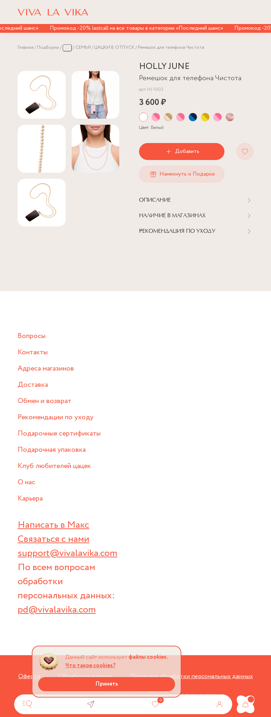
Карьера (30, 498)
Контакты (33, 352)
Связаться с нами (53, 539)
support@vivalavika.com (67, 553)
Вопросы (32, 336)
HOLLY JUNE (164, 66)
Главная (26, 47)
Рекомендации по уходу (56, 417)
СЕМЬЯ (83, 47)
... (67, 47)
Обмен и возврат (44, 401)
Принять (106, 684)
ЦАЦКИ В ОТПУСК (114, 47)
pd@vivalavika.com (57, 610)
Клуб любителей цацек (54, 466)
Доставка (33, 385)
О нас (26, 482)
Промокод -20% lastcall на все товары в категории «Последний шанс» (139, 28)
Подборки (48, 47)
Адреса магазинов (46, 368)
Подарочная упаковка (52, 450)
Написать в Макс (53, 525)
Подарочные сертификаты (59, 433)
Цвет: (151, 127)
